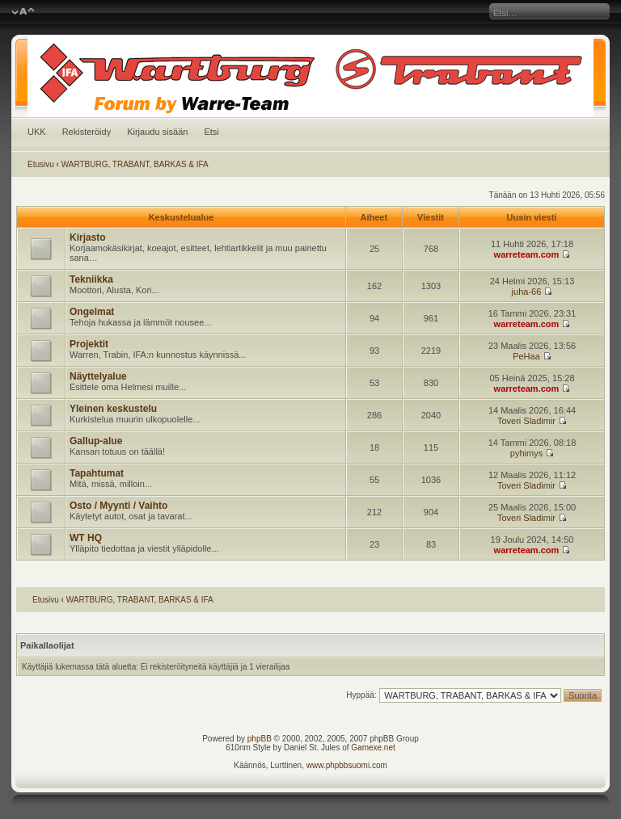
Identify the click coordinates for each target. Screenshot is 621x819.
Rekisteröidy (87, 131)
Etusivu (40, 164)
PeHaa (526, 356)
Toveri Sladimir (526, 421)
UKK (36, 131)
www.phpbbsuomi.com (346, 765)
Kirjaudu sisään (157, 131)
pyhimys (526, 453)
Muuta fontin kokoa (23, 12)
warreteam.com (527, 254)
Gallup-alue (96, 441)
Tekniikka (91, 279)
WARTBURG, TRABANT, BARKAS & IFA (135, 164)
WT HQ (86, 538)
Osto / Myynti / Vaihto (118, 505)
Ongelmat (92, 311)
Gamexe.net (373, 747)
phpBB (259, 738)
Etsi (211, 131)
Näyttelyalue (98, 376)
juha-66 (527, 291)
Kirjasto (88, 237)
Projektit (89, 344)
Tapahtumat (97, 473)
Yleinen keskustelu (113, 408)
